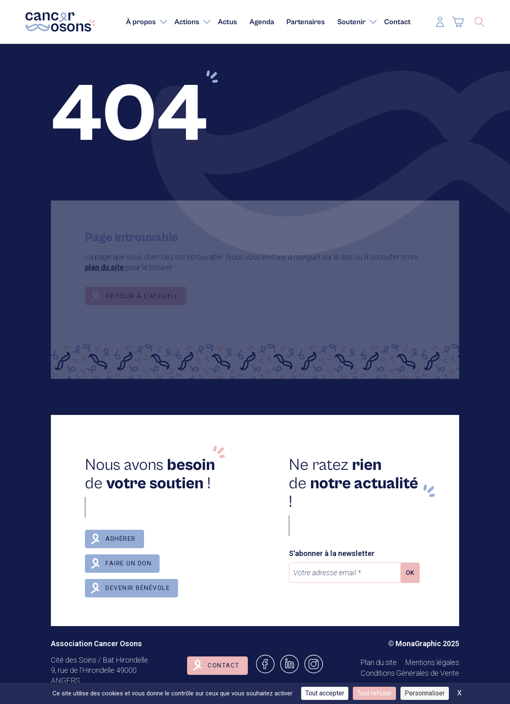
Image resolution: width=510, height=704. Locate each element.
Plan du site (378, 662)
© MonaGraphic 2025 (423, 643)
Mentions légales (432, 662)
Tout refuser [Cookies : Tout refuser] (374, 693)
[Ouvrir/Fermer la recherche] (479, 22)
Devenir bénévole (137, 588)
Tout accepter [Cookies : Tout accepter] (324, 693)
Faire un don (128, 563)
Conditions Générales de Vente (410, 673)
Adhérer (120, 538)
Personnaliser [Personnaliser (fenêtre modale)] (425, 693)
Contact (224, 665)
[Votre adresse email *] (346, 573)
